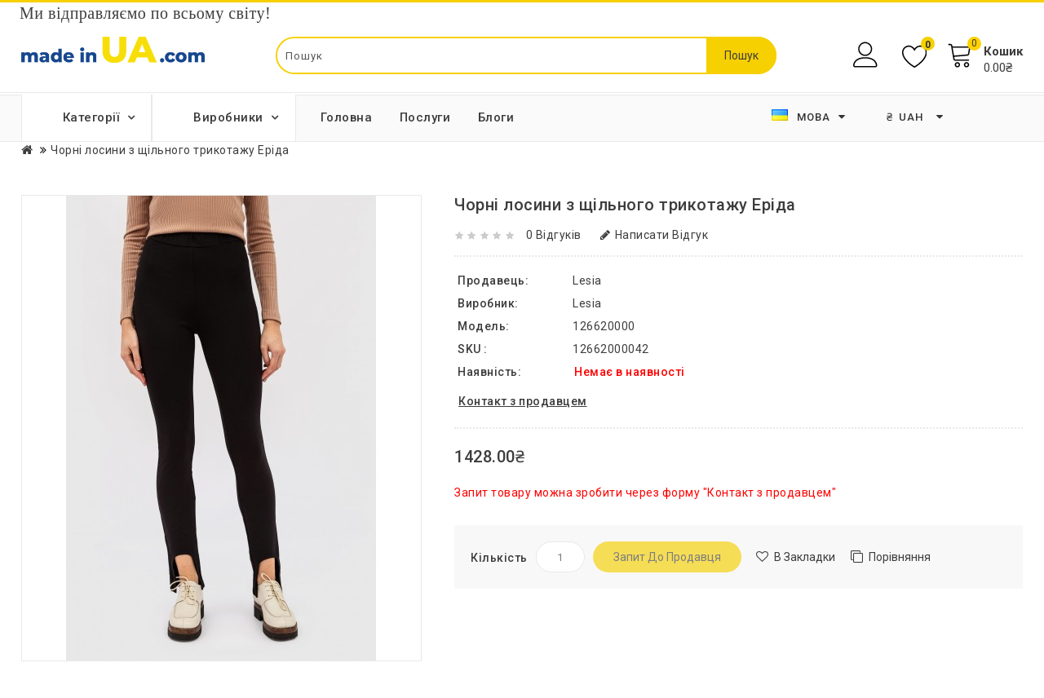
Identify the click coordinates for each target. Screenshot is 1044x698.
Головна (347, 117)
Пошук (741, 55)
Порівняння (900, 556)
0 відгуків (554, 234)
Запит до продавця (667, 556)
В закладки (804, 556)
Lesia (587, 303)
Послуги (425, 117)
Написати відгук (654, 234)
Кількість (499, 557)
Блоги (496, 117)
